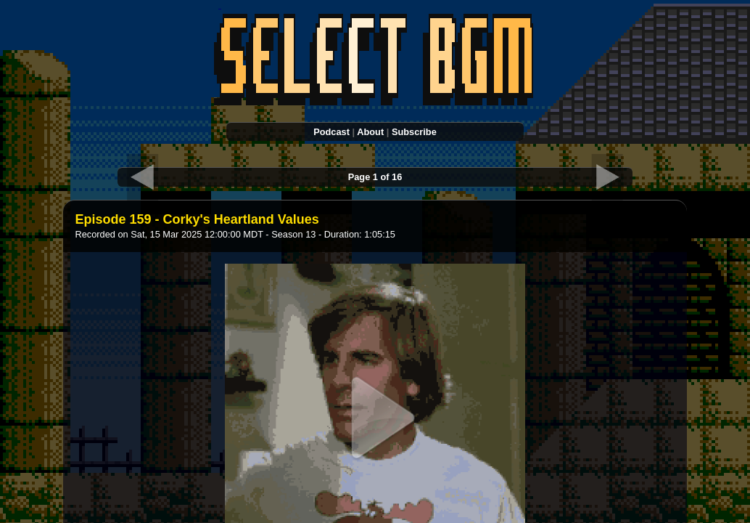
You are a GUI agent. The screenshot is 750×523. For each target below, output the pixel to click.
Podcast (331, 131)
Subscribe (414, 131)
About (370, 131)
